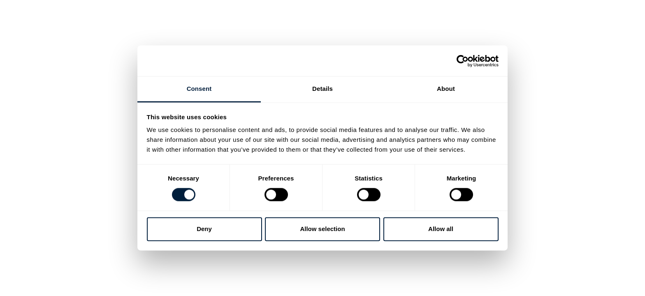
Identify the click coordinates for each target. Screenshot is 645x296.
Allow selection (322, 228)
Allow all (440, 228)
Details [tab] (322, 88)
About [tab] (446, 88)
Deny (204, 228)
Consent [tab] (199, 88)
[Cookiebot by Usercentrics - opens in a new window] (463, 61)
